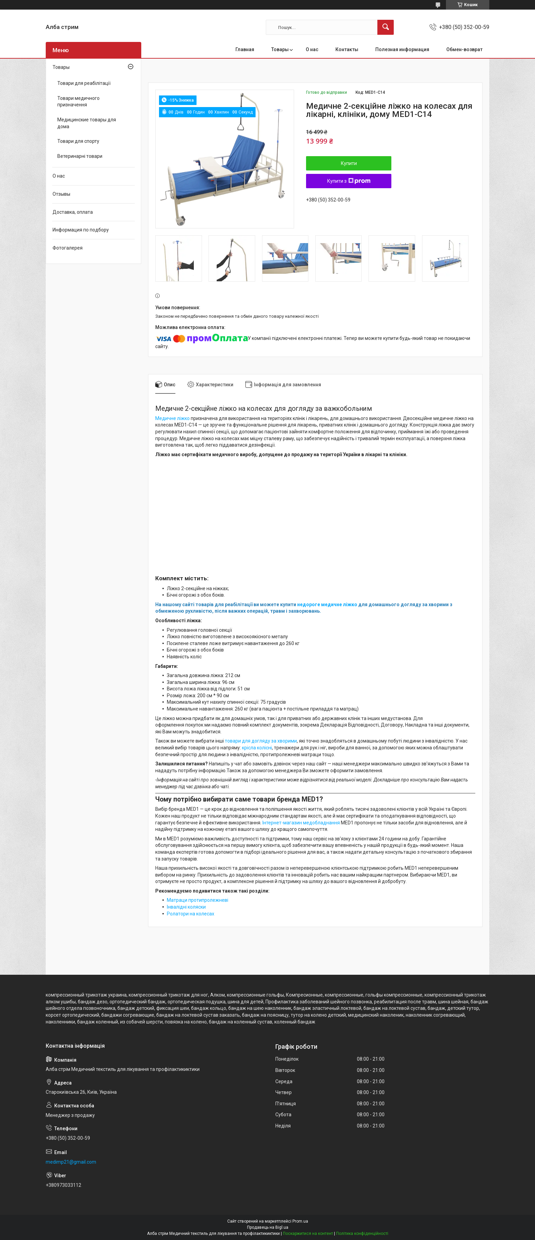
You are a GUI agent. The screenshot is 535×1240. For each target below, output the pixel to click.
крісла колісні (257, 747)
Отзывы (61, 194)
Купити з (349, 181)
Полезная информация (402, 49)
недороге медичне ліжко (327, 604)
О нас (312, 49)
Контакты (346, 49)
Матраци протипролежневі (197, 900)
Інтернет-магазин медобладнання (301, 822)
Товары (280, 49)
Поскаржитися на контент (308, 1233)
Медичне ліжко (172, 418)
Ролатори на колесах (190, 913)
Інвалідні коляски (186, 907)
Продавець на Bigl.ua (267, 1227)
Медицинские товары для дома (86, 123)
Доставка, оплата (73, 212)
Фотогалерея (68, 248)
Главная (244, 49)
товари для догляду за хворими (261, 741)
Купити (349, 163)
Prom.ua (300, 1221)
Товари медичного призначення (78, 101)
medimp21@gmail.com (71, 1162)
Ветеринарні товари (79, 156)
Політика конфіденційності (362, 1233)
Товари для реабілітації (84, 83)
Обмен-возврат (464, 49)
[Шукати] (385, 27)
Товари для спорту (78, 141)
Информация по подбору (81, 230)
